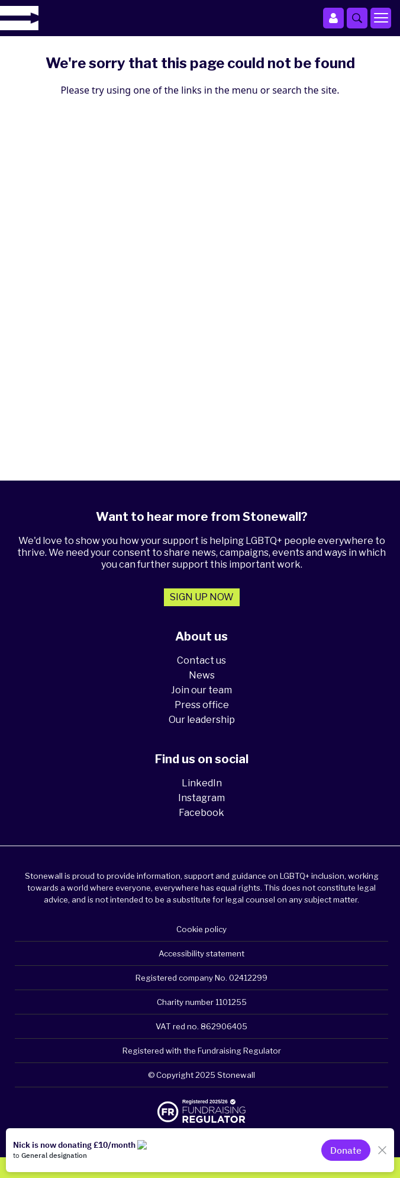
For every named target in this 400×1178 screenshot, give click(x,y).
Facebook (201, 812)
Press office (202, 704)
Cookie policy (201, 929)
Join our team (201, 690)
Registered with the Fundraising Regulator (201, 1050)
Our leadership (202, 719)
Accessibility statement (201, 953)
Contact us (201, 660)
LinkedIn (202, 783)
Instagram (201, 798)
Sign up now (202, 597)
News (202, 675)
